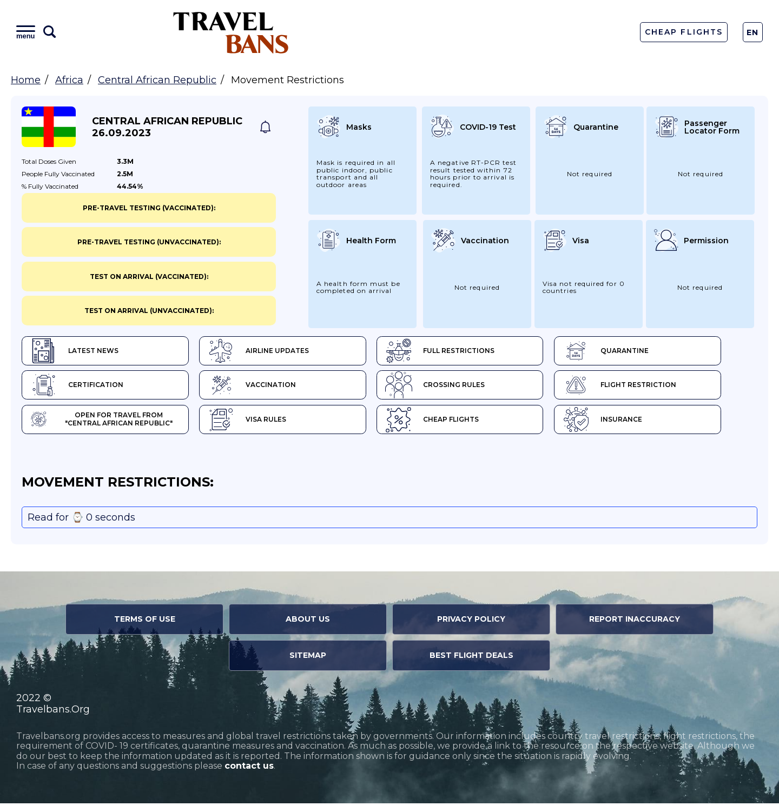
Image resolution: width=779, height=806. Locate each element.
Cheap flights (450, 421)
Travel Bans (231, 32)
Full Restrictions (458, 351)
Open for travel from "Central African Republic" (108, 421)
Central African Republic (157, 80)
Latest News (74, 351)
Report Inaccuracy (634, 622)
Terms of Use (144, 622)
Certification (76, 386)
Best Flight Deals (471, 658)
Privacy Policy (471, 622)
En (753, 32)
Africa (69, 80)
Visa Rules (256, 421)
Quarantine (633, 351)
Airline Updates (267, 351)
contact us (249, 768)
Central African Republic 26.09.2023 (167, 127)
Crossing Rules (453, 386)
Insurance (630, 421)
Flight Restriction (647, 386)
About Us (308, 622)
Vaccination (261, 386)
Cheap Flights (683, 32)
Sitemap (307, 658)
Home (26, 80)
